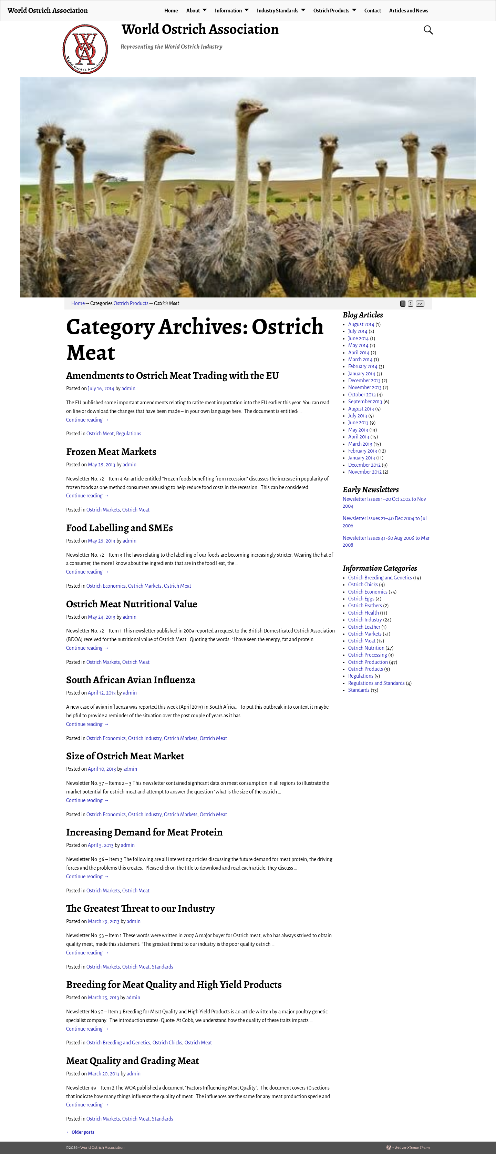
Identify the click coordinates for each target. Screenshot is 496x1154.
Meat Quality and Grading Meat (132, 1060)
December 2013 (364, 380)
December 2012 (364, 465)
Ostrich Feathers (365, 605)
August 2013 (361, 409)
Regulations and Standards (376, 683)
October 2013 (362, 394)
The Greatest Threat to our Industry (140, 908)
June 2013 (358, 422)
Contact (372, 10)
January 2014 (361, 373)
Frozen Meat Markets (111, 451)
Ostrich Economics (106, 586)
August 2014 (361, 324)
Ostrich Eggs (361, 598)
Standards (162, 967)
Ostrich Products (331, 10)
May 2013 (358, 430)
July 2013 (357, 415)
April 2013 (358, 436)
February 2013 (362, 451)
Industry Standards (277, 10)
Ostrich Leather (364, 627)
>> (419, 303)
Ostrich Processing (367, 655)
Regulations (128, 433)
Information (228, 10)
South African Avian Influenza (130, 680)
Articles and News (408, 10)
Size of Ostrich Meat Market (125, 756)
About (193, 10)
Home (171, 10)
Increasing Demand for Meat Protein (144, 832)
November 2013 (365, 387)
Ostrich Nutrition (366, 648)
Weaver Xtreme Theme (412, 1147)
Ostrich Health (363, 613)
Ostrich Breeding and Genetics (118, 1042)
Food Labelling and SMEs (119, 528)
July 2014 (358, 331)
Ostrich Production (368, 662)
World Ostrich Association (200, 29)
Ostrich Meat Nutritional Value (131, 604)
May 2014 (358, 345)
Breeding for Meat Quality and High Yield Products (174, 984)
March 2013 (360, 444)
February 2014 (363, 366)
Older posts (80, 1132)
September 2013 (365, 401)
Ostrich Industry (145, 738)
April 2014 (359, 352)
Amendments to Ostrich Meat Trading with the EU (172, 375)
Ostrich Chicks (167, 1042)
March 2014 (360, 359)
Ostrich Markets (103, 510)
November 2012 (365, 472)
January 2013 (361, 457)
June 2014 (358, 338)
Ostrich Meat (100, 433)
